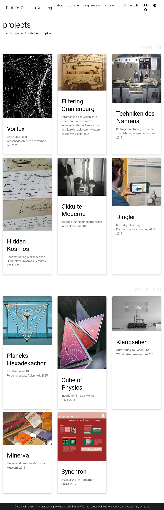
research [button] (99, 5)
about (60, 5)
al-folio (81, 506)
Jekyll (70, 506)
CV (125, 5)
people (134, 5)
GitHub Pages (111, 506)
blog (86, 5)
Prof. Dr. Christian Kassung (29, 7)
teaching (114, 5)
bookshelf (73, 5)
